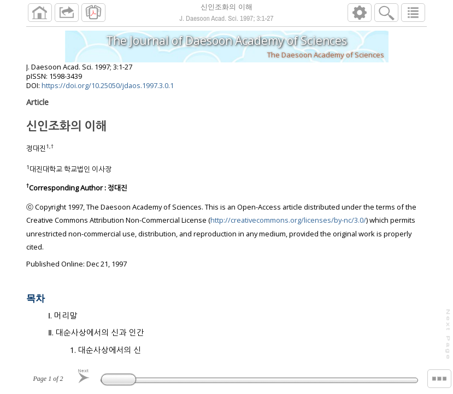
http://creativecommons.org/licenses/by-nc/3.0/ (288, 224)
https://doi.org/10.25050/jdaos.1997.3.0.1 (108, 90)
